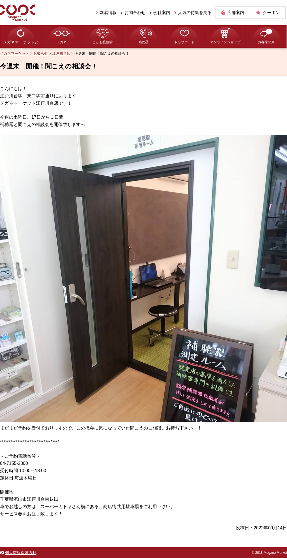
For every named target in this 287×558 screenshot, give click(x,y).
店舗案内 (235, 12)
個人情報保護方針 (20, 552)
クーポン (271, 12)
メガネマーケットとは (20, 44)
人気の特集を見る (195, 12)
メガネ (62, 42)
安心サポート (184, 42)
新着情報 (108, 12)
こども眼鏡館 (102, 42)
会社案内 (161, 12)
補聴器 (143, 42)
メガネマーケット (17, 12)
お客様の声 (266, 42)
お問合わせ (134, 12)
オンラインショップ (225, 42)
